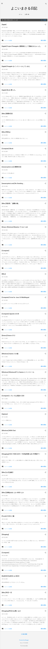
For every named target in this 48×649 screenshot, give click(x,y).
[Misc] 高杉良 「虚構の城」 (10, 203)
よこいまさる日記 (24, 8)
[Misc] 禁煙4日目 (7, 113)
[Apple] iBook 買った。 (9, 90)
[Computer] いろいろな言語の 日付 (13, 396)
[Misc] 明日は (6, 132)
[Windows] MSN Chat (9, 430)
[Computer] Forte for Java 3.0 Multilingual (15, 297)
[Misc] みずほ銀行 (7, 472)
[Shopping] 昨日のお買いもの (11, 611)
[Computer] (5, 250)
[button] (45, 25)
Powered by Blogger (24, 640)
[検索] (46, 4)
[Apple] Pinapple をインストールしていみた (16, 66)
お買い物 (27, 14)
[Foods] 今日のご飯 (8, 516)
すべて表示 (43, 20)
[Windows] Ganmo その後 (10, 354)
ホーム (20, 14)
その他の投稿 (24, 634)
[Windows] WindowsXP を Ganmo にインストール (18, 372)
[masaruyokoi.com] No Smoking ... (13, 183)
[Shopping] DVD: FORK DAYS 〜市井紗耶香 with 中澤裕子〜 (21, 454)
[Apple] (4, 24)
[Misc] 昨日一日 (7, 592)
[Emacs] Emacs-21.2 (8, 335)
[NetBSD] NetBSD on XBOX (10, 576)
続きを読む (43, 40)
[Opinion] (5, 414)
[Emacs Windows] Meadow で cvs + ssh (15, 227)
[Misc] (4, 274)
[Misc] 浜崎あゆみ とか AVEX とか (13, 492)
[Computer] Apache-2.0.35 (10, 314)
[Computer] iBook (7, 148)
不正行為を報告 (24, 645)
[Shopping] (5, 534)
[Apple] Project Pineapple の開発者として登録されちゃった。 (22, 46)
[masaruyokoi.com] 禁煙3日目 (11, 167)
